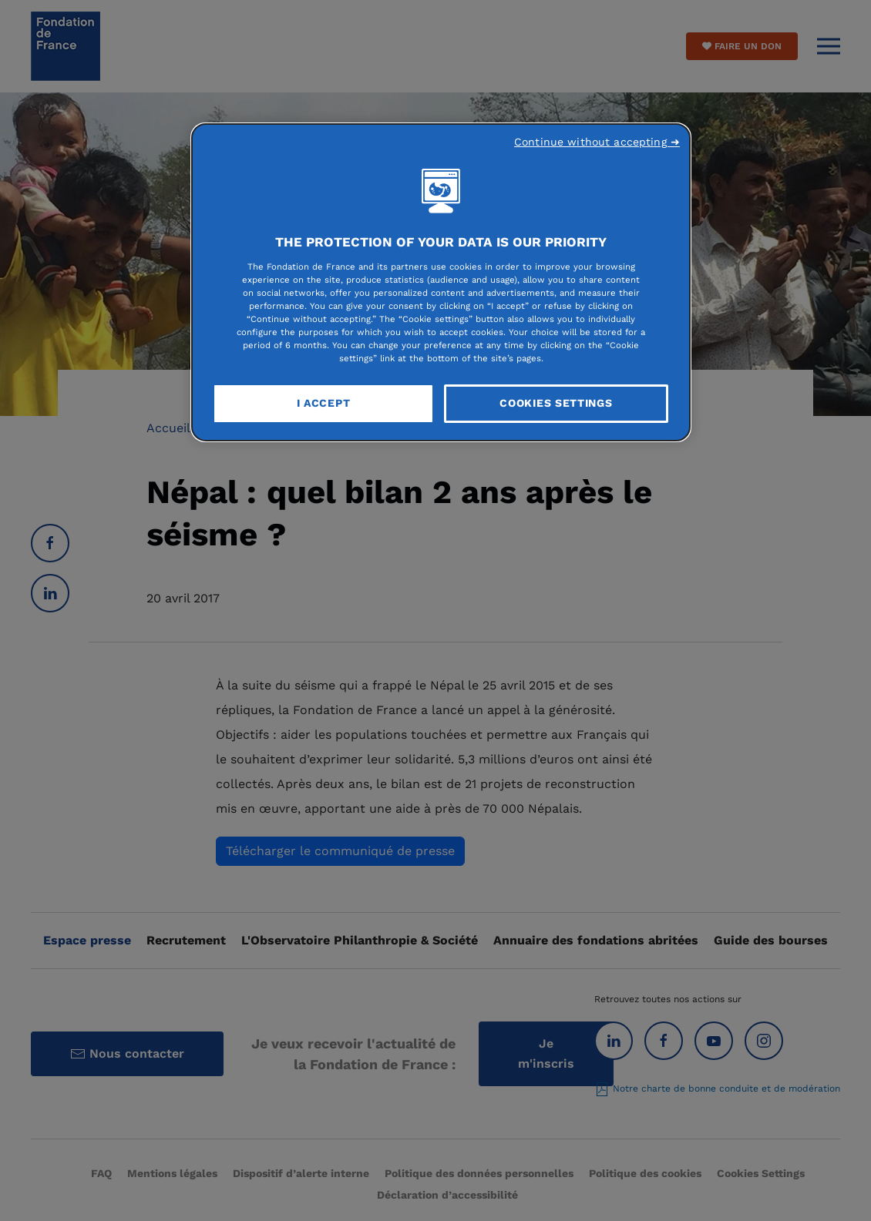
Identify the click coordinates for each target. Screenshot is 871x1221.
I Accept (324, 403)
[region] (440, 282)
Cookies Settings (555, 403)
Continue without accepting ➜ (597, 142)
